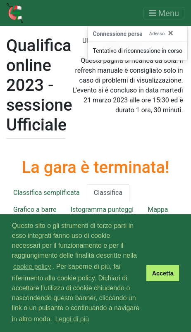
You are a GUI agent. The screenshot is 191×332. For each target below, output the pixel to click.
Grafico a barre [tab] (35, 209)
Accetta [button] (163, 273)
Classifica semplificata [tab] (46, 193)
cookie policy (32, 266)
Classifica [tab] (108, 193)
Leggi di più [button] (72, 319)
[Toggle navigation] (163, 13)
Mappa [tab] (158, 209)
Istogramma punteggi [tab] (102, 209)
